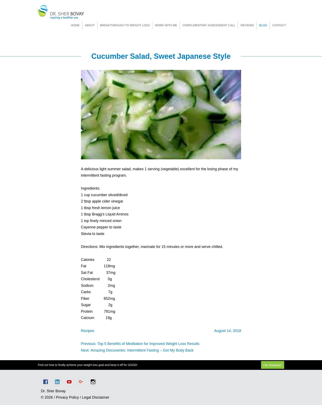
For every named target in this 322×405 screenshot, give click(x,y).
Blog (263, 25)
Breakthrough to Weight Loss (125, 25)
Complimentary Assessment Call (208, 25)
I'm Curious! (272, 365)
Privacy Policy (67, 397)
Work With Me (166, 25)
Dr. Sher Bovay (61, 12)
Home (75, 25)
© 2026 (47, 397)
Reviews (247, 25)
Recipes (87, 331)
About (90, 25)
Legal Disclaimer (95, 397)
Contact (279, 25)
